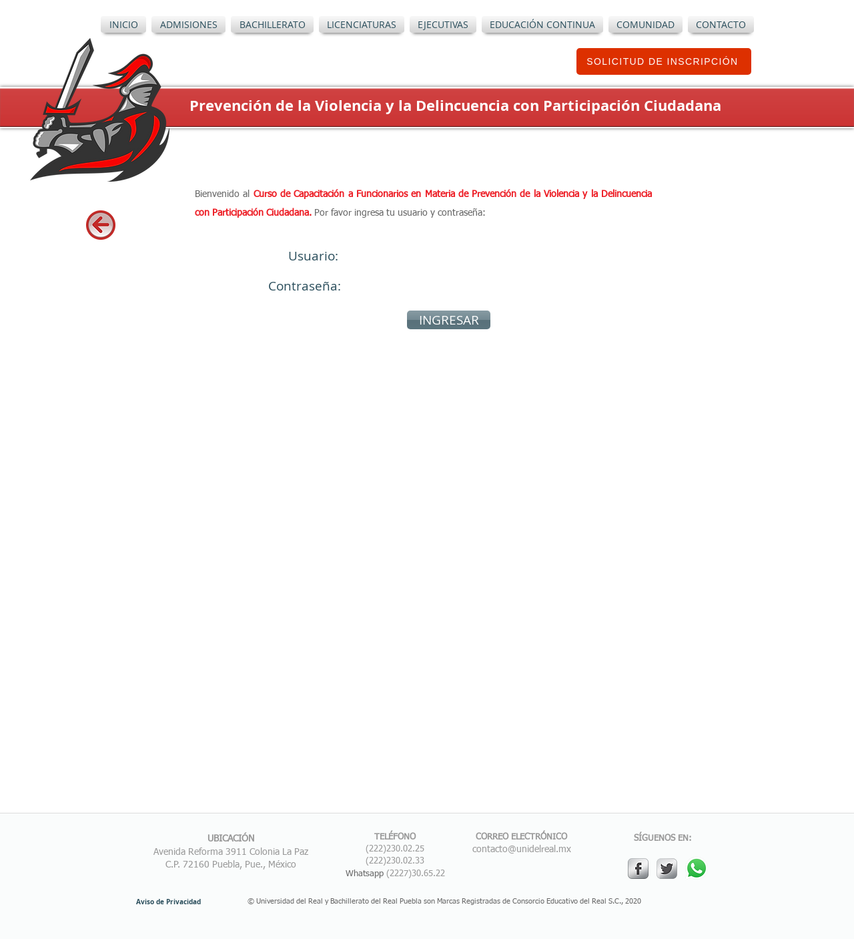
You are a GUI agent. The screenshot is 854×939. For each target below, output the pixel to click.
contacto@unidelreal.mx (521, 849)
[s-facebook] (638, 868)
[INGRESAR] (448, 320)
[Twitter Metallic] (667, 868)
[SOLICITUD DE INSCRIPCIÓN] (663, 61)
